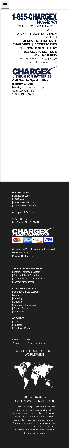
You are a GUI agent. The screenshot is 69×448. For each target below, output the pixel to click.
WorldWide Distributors (25, 205)
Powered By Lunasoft (23, 256)
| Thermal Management (23, 282)
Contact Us (19, 311)
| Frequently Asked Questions (27, 278)
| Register (17, 325)
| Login (15, 321)
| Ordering (17, 298)
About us (17, 295)
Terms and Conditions (24, 305)
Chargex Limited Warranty (25, 343)
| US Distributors (20, 199)
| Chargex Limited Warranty (26, 291)
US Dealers (25, 340)
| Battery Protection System (26, 272)
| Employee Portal (21, 328)
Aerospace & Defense (23, 212)
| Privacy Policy (20, 308)
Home (15, 340)
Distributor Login (21, 195)
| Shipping (17, 301)
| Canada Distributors (23, 202)
